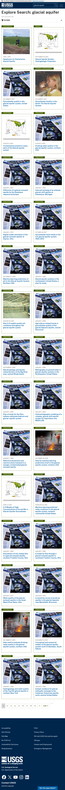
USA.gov (37, 740)
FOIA (36, 728)
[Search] (56, 5)
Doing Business (7, 748)
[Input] (45, 5)
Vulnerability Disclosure (10, 744)
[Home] (7, 7)
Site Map (5, 736)
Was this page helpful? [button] (47, 788)
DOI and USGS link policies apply (46, 736)
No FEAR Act (6, 740)
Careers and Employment (43, 744)
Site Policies (6, 732)
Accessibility (6, 728)
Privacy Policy (39, 732)
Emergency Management (43, 748)
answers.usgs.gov (8, 786)
